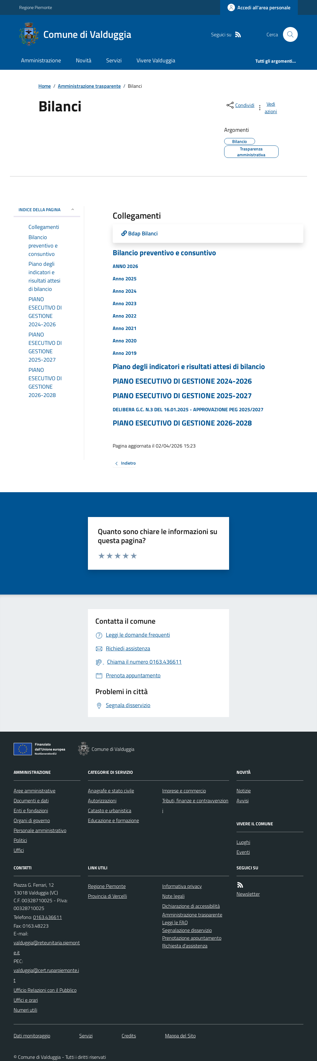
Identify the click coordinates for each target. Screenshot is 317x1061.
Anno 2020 (125, 340)
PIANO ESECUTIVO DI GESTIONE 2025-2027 (182, 395)
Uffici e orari (26, 1000)
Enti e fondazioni (31, 810)
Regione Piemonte (35, 7)
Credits (129, 1035)
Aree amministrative (34, 790)
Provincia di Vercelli (107, 896)
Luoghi (243, 842)
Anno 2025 (125, 278)
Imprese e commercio (184, 790)
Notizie (244, 790)
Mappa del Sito (180, 1035)
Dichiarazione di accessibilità (191, 906)
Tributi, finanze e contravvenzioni (195, 805)
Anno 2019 (125, 353)
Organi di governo (32, 820)
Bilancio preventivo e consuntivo (164, 252)
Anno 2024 (125, 291)
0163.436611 (47, 917)
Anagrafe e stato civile (111, 790)
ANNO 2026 (125, 266)
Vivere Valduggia (156, 60)
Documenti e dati (31, 800)
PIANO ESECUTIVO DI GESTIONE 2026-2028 (182, 423)
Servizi (114, 60)
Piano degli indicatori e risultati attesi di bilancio (189, 366)
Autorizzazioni (102, 800)
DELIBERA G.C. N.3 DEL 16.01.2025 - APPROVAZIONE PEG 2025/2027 (188, 409)
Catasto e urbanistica (109, 810)
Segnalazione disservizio (187, 930)
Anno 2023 (125, 303)
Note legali (173, 896)
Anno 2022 (125, 315)
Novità (83, 60)
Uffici (19, 850)
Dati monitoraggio (32, 1035)
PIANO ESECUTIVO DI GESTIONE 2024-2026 (182, 381)
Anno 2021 (125, 328)
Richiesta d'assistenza (184, 945)
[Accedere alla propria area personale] (259, 7)
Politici (20, 840)
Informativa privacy (182, 886)
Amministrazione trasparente (89, 86)
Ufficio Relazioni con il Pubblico (45, 990)
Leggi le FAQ (175, 922)
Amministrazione (41, 60)
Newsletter (248, 894)
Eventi (243, 852)
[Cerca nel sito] (288, 34)
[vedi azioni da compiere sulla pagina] (267, 107)
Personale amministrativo (40, 830)
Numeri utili (25, 1010)
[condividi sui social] (240, 105)
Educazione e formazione (113, 820)
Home (44, 86)
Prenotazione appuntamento (191, 938)
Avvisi (243, 800)
